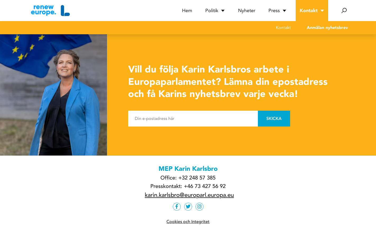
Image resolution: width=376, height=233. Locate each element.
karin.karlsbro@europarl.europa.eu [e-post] (189, 195)
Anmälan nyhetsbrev (327, 27)
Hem (187, 10)
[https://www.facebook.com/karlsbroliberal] (177, 207)
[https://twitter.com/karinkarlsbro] (188, 207)
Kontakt (312, 10)
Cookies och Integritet (188, 221)
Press (277, 10)
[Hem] (50, 10)
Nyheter (246, 10)
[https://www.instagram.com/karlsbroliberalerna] (199, 207)
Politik (215, 10)
